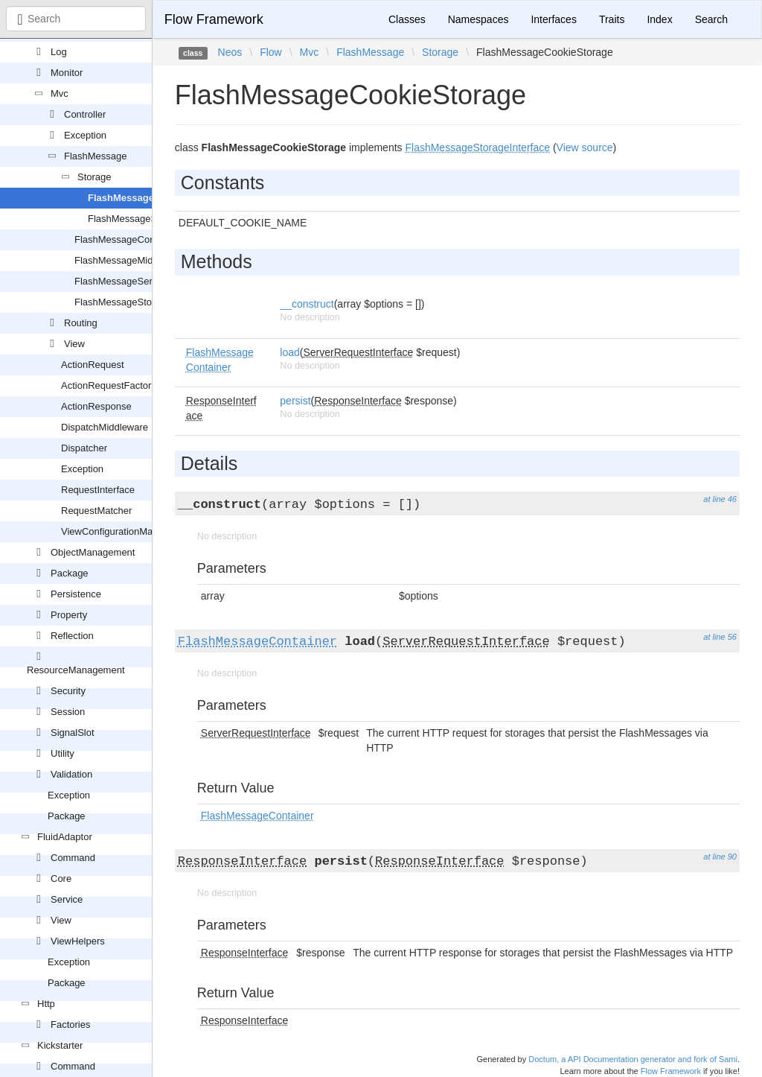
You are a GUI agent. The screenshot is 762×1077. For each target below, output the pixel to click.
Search (711, 19)
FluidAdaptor (64, 836)
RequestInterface (98, 489)
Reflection (72, 635)
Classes (407, 19)
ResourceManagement (76, 670)
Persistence (76, 594)
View (74, 343)
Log (59, 51)
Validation (71, 774)
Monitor (67, 72)
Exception (85, 135)
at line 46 (720, 499)
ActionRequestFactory (108, 385)
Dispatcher (84, 448)
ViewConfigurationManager (119, 531)
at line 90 (720, 856)
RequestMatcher (96, 510)
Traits (611, 19)
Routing (80, 322)
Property (69, 614)
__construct (306, 304)
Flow (271, 52)
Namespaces (478, 19)
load (289, 352)
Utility (62, 753)
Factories (70, 1024)
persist (295, 401)
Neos (230, 52)
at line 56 (720, 636)
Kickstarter (60, 1045)
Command (73, 857)
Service (67, 899)
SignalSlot (73, 732)
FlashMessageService (122, 281)
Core (61, 878)
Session (68, 711)
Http (46, 1003)
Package (70, 573)
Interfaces (553, 19)
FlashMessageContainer (126, 239)
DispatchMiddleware (104, 427)
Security (68, 690)
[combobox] (76, 18)
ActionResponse (96, 406)
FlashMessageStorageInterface (141, 302)
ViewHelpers (78, 941)
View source (585, 147)
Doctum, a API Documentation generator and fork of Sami (632, 1059)
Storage (94, 176)
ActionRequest (92, 364)
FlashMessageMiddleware (130, 260)
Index (659, 19)
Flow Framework (213, 19)
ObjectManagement (93, 552)
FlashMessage (95, 156)
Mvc (59, 93)
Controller (85, 114)
